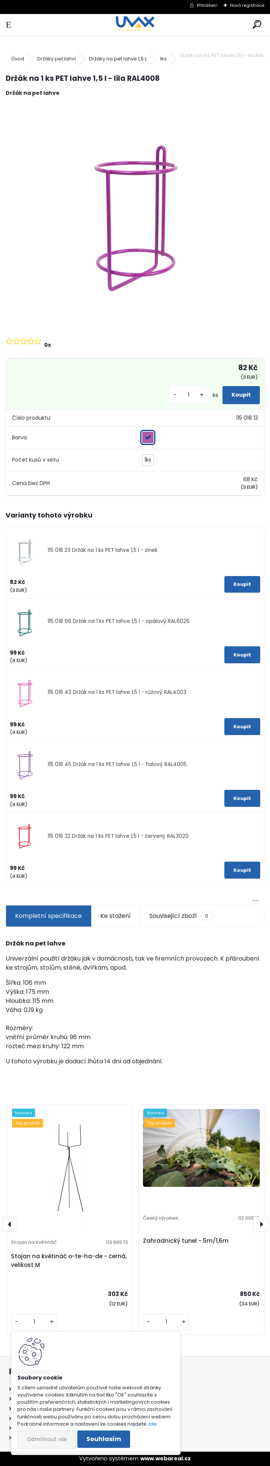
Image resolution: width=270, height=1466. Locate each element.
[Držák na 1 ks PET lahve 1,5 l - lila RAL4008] (135, 216)
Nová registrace (247, 5)
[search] (257, 24)
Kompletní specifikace (48, 915)
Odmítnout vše (47, 1439)
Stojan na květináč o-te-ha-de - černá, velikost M (69, 1260)
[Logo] (135, 24)
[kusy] (188, 395)
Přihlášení (207, 5)
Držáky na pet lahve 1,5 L (118, 58)
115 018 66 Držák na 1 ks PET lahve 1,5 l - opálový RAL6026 (119, 621)
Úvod (17, 58)
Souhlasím (103, 1439)
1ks (163, 58)
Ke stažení (115, 915)
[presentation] (9, 1224)
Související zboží (181, 916)
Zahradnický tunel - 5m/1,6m (186, 1241)
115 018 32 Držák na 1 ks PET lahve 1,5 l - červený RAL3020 (118, 836)
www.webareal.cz (165, 1458)
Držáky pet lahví (56, 58)
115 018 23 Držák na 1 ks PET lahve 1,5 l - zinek (103, 550)
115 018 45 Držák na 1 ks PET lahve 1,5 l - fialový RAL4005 (117, 764)
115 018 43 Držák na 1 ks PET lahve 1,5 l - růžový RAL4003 (117, 692)
